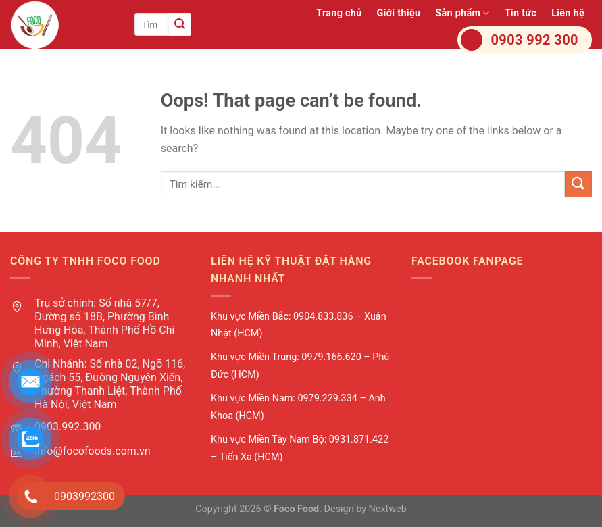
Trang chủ (338, 13)
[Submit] (179, 24)
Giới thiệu (398, 13)
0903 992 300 (535, 40)
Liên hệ (567, 13)
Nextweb (388, 509)
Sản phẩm (462, 13)
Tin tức (521, 13)
